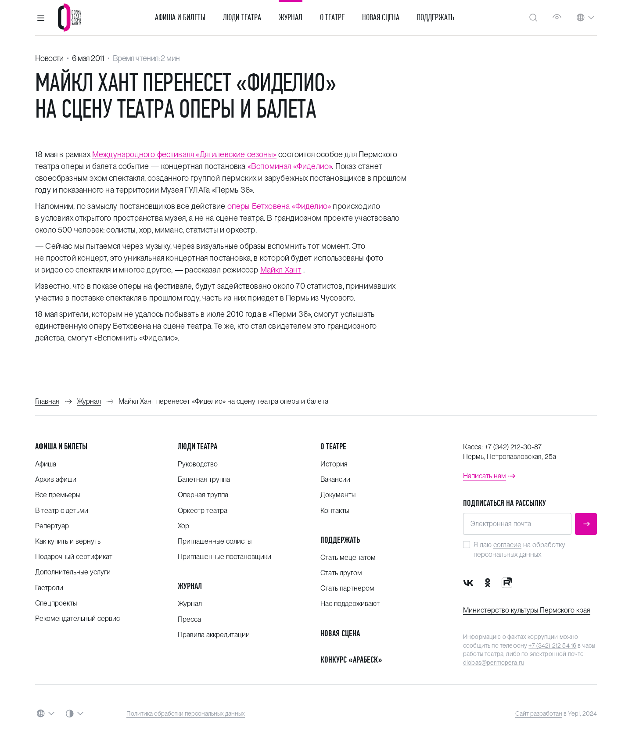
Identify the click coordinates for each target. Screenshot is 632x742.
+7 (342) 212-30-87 (513, 447)
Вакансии (335, 479)
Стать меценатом (348, 557)
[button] (41, 18)
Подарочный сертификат (73, 556)
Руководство (198, 464)
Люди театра (242, 17)
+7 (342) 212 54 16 (552, 645)
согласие (507, 545)
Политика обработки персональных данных (185, 713)
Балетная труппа (204, 479)
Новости (49, 58)
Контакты (334, 510)
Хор (183, 526)
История (334, 464)
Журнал (290, 17)
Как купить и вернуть (68, 541)
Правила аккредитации (214, 635)
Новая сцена (380, 17)
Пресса (189, 619)
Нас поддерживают (350, 603)
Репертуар (52, 526)
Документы (338, 495)
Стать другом (341, 573)
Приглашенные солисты (214, 541)
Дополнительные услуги (73, 572)
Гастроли (49, 588)
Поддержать (435, 17)
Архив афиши (55, 479)
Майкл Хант (281, 269)
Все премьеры (57, 495)
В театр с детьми (61, 510)
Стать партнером (347, 588)
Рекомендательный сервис (77, 618)
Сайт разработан (538, 713)
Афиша (45, 464)
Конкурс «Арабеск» (351, 660)
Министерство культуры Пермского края (526, 610)
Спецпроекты (56, 603)
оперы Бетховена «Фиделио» (279, 206)
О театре (332, 17)
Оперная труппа (203, 495)
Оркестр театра (202, 510)
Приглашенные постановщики (224, 556)
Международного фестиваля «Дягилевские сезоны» (184, 154)
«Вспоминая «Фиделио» (290, 166)
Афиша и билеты (180, 17)
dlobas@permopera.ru (493, 662)
